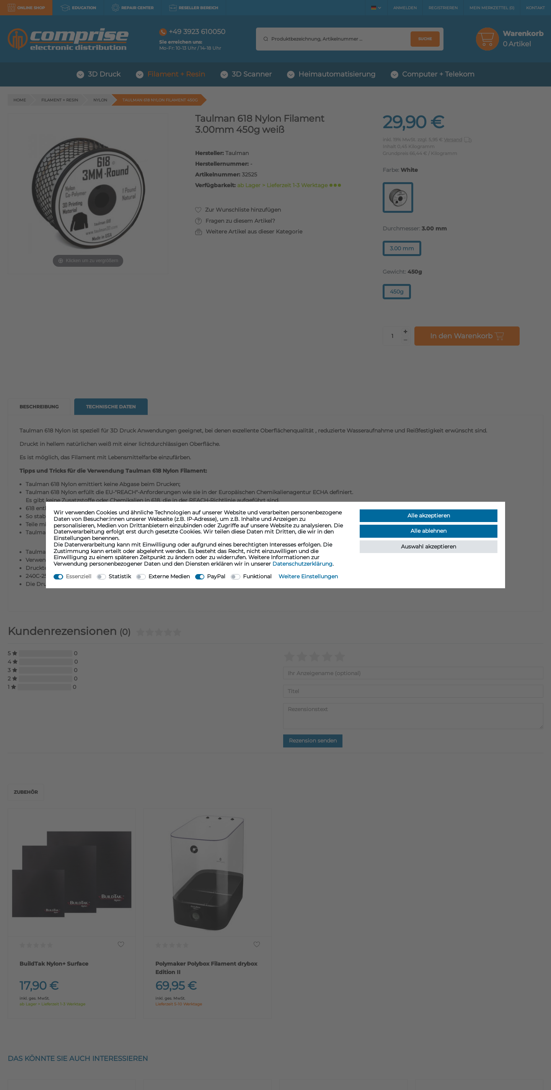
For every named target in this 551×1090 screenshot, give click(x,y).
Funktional (257, 576)
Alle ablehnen (429, 530)
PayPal (216, 576)
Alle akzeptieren (429, 515)
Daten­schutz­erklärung (302, 563)
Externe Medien (169, 576)
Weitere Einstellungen (308, 576)
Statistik (120, 576)
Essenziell (78, 576)
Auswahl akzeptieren (428, 546)
